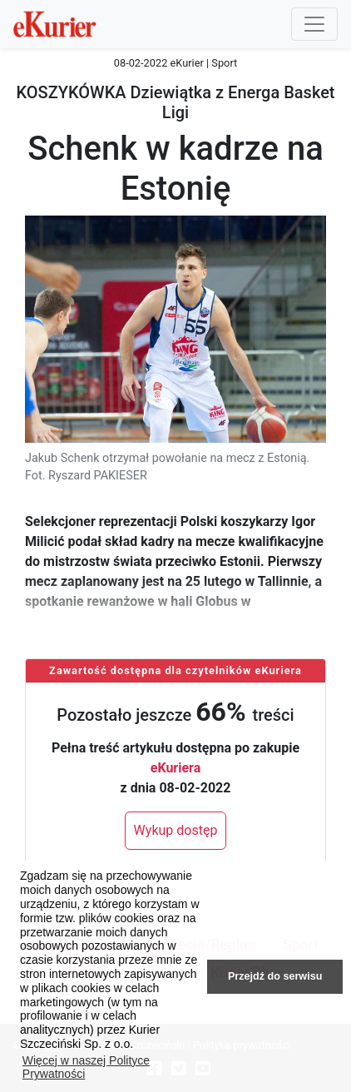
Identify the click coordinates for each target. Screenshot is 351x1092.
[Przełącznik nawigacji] (314, 24)
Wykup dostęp (176, 830)
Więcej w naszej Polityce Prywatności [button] (86, 1067)
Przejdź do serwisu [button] (275, 976)
